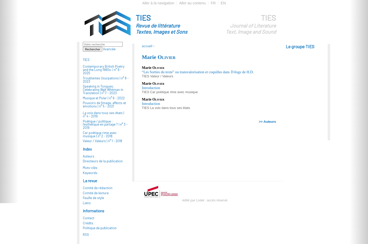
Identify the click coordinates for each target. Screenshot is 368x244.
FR (213, 3)
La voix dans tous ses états (170, 108)
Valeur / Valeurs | (102, 141)
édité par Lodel (193, 200)
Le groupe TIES (300, 46)
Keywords (90, 173)
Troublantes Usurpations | (106, 79)
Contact (88, 218)
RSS (86, 235)
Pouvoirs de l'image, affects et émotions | (104, 104)
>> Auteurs (267, 122)
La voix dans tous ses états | (103, 114)
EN (223, 3)
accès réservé (217, 200)
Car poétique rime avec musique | (100, 134)
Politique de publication (100, 228)
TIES (171, 24)
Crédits (88, 223)
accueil (147, 46)
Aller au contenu (192, 3)
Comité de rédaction (97, 188)
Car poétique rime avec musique (174, 92)
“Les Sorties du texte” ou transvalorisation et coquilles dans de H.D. (198, 72)
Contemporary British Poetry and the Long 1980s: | (103, 69)
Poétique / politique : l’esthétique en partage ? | (105, 124)
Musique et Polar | (104, 98)
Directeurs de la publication (103, 161)
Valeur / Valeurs (161, 76)
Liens (87, 203)
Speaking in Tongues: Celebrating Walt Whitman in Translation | (103, 89)
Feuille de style (93, 198)
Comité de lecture (96, 193)
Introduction (151, 88)
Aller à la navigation (158, 3)
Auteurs (88, 156)
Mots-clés (90, 168)
